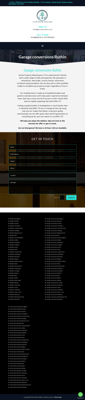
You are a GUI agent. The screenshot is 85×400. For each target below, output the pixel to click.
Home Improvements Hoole (17, 335)
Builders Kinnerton (15, 256)
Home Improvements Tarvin (17, 375)
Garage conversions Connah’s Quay (55, 228)
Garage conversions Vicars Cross (55, 292)
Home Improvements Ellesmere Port (19, 321)
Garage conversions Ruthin (53, 278)
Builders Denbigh (14, 230)
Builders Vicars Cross (15, 292)
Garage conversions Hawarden (54, 242)
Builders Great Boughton (16, 237)
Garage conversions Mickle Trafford (56, 261)
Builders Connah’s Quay (16, 228)
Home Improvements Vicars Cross (19, 380)
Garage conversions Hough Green (55, 252)
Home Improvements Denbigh (18, 318)
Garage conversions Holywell (54, 245)
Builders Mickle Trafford (16, 261)
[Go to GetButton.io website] (80, 398)
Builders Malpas (14, 259)
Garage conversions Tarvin (53, 287)
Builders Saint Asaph (15, 280)
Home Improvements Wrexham (18, 387)
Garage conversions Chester (54, 223)
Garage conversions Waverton (54, 294)
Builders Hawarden (15, 242)
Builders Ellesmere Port (16, 233)
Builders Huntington (15, 254)
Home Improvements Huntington (18, 342)
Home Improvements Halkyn (17, 328)
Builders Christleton (15, 226)
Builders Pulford (14, 273)
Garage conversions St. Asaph (54, 283)
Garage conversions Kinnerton (54, 256)
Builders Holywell (14, 245)
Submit (71, 197)
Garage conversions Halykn (53, 240)
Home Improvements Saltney (17, 368)
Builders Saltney (14, 283)
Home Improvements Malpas (17, 347)
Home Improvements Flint (17, 323)
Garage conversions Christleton (54, 226)
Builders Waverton (15, 294)
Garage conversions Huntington (54, 254)
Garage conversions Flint (53, 235)
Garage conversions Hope (53, 249)
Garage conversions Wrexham (54, 299)
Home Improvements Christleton (18, 314)
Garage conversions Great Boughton (56, 237)
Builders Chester (14, 223)
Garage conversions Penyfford (54, 268)
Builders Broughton (15, 219)
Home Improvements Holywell (18, 333)
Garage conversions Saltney (53, 280)
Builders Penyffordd (15, 268)
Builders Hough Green (16, 252)
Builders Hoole (14, 247)
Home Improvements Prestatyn (18, 359)
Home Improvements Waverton (18, 382)
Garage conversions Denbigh (54, 230)
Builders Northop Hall (16, 266)
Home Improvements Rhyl (17, 363)
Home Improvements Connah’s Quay (20, 316)
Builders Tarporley (15, 285)
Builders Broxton (14, 221)
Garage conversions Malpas (53, 259)
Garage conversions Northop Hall (55, 266)
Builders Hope (14, 249)
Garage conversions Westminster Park (56, 297)
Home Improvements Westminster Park (20, 385)
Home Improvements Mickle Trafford (20, 349)
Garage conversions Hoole (53, 247)
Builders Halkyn (14, 240)
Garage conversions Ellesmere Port (55, 233)
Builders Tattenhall (15, 290)
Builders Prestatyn (15, 271)
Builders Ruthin (14, 278)
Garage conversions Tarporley (54, 285)
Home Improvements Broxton (18, 309)
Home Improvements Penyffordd (19, 356)
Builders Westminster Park (17, 297)
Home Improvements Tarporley (18, 373)
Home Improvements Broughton (18, 306)
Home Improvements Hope (17, 337)
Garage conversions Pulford (53, 273)
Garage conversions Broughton (54, 219)
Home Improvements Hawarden (18, 330)
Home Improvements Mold (17, 352)
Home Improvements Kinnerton (18, 344)
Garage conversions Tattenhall (54, 290)
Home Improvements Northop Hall (19, 354)
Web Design (57, 397)
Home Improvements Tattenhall (18, 378)
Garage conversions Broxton (54, 221)
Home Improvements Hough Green (19, 340)
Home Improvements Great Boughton (20, 325)
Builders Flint (13, 235)
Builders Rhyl (13, 275)
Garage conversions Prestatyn (54, 271)
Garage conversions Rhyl (53, 275)
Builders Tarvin (14, 287)
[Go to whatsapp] (80, 394)
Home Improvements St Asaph (18, 370)
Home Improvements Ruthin (17, 366)
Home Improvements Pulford (18, 361)
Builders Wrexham (15, 299)
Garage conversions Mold (53, 264)
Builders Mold (13, 264)
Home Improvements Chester (18, 311)
